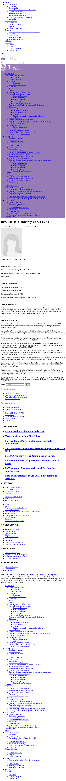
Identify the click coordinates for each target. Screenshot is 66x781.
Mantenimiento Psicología (17, 15)
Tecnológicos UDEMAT (17, 39)
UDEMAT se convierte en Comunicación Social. (30, 455)
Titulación (12, 107)
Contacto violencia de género (18, 184)
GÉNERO (8, 173)
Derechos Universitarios (13, 409)
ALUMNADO (9, 74)
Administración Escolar (16, 76)
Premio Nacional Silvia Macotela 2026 (25, 431)
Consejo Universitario (12, 407)
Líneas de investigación (16, 187)
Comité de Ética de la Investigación (20, 189)
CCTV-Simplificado (51, 575)
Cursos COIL (17, 101)
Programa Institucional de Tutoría (20, 92)
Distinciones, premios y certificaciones (21, 17)
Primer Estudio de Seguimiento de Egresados (23, 213)
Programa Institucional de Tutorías (16, 508)
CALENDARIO (10, 217)
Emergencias (13, 50)
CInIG (11, 175)
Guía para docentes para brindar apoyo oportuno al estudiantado (30, 160)
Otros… (7, 422)
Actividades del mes (19, 112)
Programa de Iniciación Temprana (16, 395)
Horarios (12, 81)
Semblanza (12, 6)
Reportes (12, 182)
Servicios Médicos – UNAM (14, 413)
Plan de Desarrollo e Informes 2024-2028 (22, 10)
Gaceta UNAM (10, 418)
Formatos (16, 114)
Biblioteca (12, 87)
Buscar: (3, 384)
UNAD (7, 420)
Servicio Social (14, 109)
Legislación (13, 149)
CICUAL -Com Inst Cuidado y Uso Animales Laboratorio (28, 198)
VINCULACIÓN (10, 200)
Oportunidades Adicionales (22, 103)
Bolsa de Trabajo (14, 118)
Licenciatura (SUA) (15, 24)
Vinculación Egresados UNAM (19, 208)
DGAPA (11, 143)
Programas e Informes (16, 142)
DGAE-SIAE (13, 147)
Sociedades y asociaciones (17, 204)
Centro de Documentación (17, 85)
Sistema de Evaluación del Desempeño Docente (24, 153)
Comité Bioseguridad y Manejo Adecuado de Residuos (27, 197)
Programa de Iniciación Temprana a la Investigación (26, 191)
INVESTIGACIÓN (11, 186)
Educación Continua (15, 28)
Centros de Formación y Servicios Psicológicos (24, 32)
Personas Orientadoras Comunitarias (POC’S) (24, 132)
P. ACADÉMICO (10, 136)
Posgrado (12, 26)
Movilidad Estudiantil (20, 96)
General (11, 45)
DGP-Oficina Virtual (16, 145)
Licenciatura (13, 23)
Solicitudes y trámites (16, 138)
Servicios (8, 30)
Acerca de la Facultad (12, 4)
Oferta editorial (14, 35)
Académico (12, 46)
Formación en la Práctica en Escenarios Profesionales (26, 105)
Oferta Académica (11, 21)
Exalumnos (12, 209)
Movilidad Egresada (19, 98)
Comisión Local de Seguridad (18, 123)
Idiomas (11, 90)
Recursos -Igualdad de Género (19, 131)
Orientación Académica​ (16, 79)
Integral (23, 575)
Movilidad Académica (20, 99)
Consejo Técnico (14, 140)
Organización (13, 8)
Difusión (12, 34)
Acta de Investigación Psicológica (20, 193)
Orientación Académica (12, 491)
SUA (14, 129)
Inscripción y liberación (21, 110)
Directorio (8, 43)
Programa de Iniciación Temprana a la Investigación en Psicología (30, 121)
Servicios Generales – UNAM (14, 417)
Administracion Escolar (12, 487)
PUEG (7, 411)
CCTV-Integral (40, 575)
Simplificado (30, 575)
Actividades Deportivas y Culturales (21, 120)
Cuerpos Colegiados (15, 48)
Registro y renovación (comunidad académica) (28, 116)
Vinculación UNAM (15, 206)
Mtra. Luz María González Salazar (23, 436)
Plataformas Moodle (15, 125)
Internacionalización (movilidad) (19, 94)
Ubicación (12, 19)
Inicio (7, 2)
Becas (11, 88)
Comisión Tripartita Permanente (19, 134)
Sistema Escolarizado (20, 127)
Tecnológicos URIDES (16, 37)
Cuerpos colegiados (15, 12)
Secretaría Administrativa (17, 13)
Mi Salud (8, 41)
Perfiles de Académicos (16, 195)
